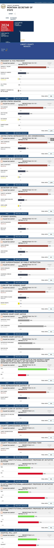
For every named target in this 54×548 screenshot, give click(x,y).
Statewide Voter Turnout (19, 24)
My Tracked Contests (13, 18)
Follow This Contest (9, 63)
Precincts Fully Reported (5, 34)
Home (7, 18)
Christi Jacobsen (13, 5)
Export (11, 13)
